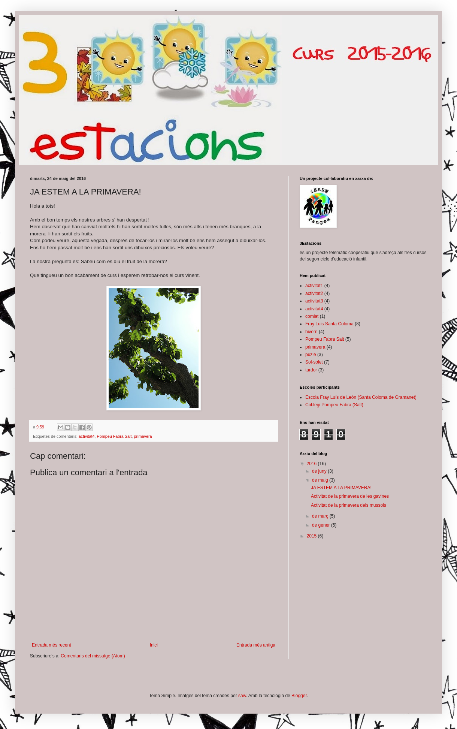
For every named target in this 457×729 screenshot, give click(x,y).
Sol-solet (314, 362)
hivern (311, 331)
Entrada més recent (51, 645)
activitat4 (87, 436)
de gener (321, 525)
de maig (320, 480)
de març (321, 516)
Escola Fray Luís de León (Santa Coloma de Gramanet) (361, 397)
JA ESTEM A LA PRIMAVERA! (341, 487)
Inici (154, 645)
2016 (312, 463)
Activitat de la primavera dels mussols (348, 505)
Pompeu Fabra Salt (114, 436)
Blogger (299, 695)
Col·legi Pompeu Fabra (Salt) (334, 404)
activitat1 (314, 285)
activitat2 (314, 293)
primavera (143, 436)
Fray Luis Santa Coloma (329, 323)
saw (242, 695)
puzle (310, 354)
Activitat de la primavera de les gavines (350, 496)
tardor (311, 370)
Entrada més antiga (255, 645)
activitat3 (314, 301)
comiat (311, 316)
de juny (320, 471)
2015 (312, 536)
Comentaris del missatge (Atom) (93, 656)
